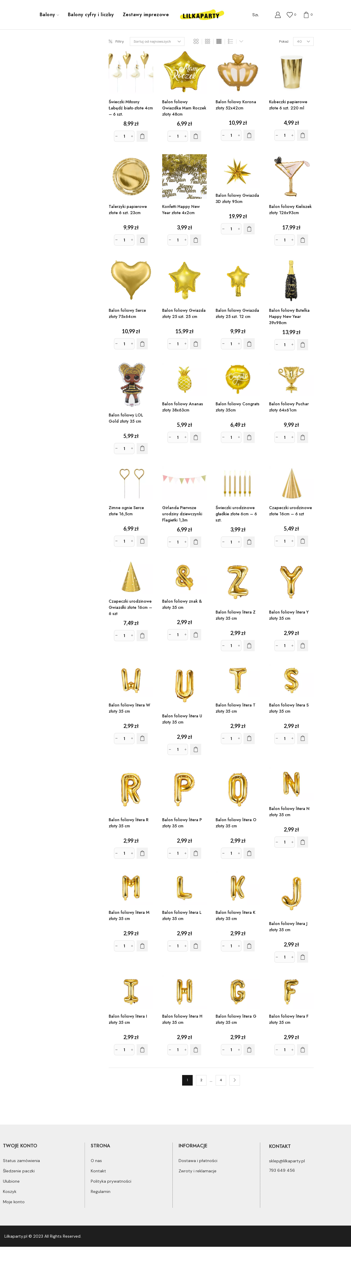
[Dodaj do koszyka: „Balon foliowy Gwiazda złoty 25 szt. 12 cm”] (249, 343)
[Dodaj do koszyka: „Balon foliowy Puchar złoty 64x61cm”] (302, 437)
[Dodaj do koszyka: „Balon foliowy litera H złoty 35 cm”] (195, 1049)
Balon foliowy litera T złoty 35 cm (236, 708)
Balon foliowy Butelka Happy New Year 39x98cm (289, 316)
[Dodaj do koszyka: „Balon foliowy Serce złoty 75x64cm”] (142, 343)
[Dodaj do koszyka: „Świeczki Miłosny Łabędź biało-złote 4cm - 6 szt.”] (142, 136)
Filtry (116, 41)
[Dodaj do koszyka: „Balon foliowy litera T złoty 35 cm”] (249, 738)
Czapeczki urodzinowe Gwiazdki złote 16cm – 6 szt (130, 607)
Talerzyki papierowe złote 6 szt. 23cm (128, 210)
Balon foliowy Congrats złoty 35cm (237, 407)
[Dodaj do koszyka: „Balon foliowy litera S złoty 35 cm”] (302, 738)
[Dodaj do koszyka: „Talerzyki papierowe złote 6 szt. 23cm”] (142, 240)
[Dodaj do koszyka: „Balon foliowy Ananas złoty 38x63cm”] (195, 437)
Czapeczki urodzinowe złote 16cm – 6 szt (290, 511)
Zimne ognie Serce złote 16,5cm (126, 511)
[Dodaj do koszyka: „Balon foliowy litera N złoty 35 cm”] (302, 842)
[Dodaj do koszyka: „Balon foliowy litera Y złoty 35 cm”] (302, 645)
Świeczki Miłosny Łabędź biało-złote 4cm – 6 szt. (131, 108)
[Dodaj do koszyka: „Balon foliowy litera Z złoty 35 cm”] (249, 645)
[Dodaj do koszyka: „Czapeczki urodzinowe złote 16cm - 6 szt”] (302, 541)
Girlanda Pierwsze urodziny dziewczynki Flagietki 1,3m (182, 514)
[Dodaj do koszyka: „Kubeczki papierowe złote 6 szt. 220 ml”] (302, 135)
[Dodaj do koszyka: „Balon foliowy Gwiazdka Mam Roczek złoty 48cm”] (195, 136)
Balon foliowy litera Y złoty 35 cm (289, 615)
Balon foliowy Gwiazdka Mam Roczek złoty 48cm (184, 108)
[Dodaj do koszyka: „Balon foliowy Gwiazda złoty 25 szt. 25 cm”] (195, 343)
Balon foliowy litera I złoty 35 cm (128, 1019)
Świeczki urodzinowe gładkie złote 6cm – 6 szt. (236, 514)
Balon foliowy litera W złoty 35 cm (129, 708)
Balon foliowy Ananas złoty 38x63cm (182, 407)
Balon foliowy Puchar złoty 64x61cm (289, 407)
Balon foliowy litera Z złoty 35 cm (236, 615)
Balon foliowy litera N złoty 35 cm (289, 812)
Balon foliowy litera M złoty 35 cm (129, 915)
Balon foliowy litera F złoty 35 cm (288, 1019)
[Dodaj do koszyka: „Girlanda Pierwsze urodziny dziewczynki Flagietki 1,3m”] (195, 542)
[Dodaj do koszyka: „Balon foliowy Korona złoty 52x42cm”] (249, 135)
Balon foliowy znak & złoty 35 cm (182, 604)
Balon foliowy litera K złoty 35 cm (235, 915)
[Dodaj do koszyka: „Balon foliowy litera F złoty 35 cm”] (302, 1049)
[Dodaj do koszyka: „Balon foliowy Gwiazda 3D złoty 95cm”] (249, 228)
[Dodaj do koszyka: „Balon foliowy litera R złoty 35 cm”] (142, 853)
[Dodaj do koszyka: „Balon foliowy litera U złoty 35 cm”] (195, 749)
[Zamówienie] (157, 41)
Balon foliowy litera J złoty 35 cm (288, 927)
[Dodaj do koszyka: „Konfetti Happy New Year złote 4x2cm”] (195, 240)
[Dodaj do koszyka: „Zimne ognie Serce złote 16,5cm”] (142, 541)
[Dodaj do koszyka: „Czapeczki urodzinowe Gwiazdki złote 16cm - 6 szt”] (142, 635)
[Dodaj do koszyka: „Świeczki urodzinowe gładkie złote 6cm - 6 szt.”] (249, 542)
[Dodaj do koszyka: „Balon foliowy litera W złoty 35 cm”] (142, 738)
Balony (49, 14)
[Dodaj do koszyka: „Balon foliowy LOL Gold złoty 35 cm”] (142, 448)
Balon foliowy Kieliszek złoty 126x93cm (290, 210)
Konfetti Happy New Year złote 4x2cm (181, 210)
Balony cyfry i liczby (91, 14)
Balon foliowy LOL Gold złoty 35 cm (126, 418)
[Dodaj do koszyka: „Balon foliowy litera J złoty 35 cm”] (302, 957)
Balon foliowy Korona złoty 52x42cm (236, 105)
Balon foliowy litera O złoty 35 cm (236, 823)
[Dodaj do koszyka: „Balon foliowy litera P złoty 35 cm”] (195, 853)
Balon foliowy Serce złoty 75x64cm (127, 313)
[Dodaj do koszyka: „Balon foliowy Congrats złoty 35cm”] (249, 437)
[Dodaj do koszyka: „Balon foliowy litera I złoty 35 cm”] (142, 1049)
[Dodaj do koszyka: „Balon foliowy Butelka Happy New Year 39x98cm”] (302, 344)
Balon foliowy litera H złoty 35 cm (182, 1019)
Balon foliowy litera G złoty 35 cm (236, 1019)
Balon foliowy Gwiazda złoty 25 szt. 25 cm (184, 313)
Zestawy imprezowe (146, 14)
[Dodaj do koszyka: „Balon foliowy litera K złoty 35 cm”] (249, 945)
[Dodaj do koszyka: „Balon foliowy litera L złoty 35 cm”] (195, 945)
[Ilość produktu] (124, 136)
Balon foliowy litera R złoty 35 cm (128, 823)
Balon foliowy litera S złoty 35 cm (289, 708)
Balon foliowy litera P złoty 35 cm (182, 823)
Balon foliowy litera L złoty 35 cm (181, 915)
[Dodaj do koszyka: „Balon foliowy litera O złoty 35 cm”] (249, 853)
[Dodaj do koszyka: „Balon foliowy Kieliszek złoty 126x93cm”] (302, 240)
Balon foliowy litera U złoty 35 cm (182, 719)
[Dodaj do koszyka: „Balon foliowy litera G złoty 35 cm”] (249, 1049)
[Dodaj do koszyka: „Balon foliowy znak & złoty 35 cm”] (195, 634)
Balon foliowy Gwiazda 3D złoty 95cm (237, 198)
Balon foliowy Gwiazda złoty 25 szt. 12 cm (237, 313)
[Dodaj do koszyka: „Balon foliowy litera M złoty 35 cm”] (142, 945)
